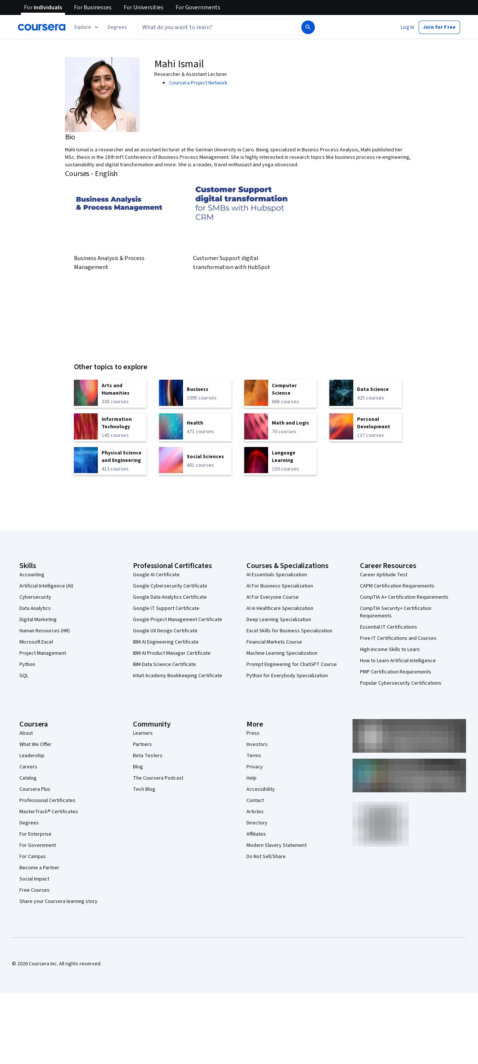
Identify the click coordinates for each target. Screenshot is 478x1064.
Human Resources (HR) (44, 631)
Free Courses (34, 890)
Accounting (31, 575)
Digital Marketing (38, 619)
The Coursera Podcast (158, 778)
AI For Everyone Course (272, 597)
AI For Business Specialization (279, 586)
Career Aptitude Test (383, 575)
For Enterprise (35, 834)
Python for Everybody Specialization (287, 675)
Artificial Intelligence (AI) (46, 586)
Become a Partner (39, 868)
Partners (142, 744)
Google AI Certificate (156, 575)
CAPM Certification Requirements (397, 586)
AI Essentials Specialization (276, 575)
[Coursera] (41, 27)
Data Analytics (35, 608)
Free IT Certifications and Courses (398, 638)
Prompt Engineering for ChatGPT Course (291, 664)
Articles (255, 811)
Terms (253, 755)
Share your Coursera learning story (58, 901)
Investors (257, 744)
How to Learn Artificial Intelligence (398, 660)
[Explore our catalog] (87, 27)
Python (27, 664)
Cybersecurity (35, 597)
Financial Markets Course (274, 642)
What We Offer (35, 744)
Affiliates (256, 834)
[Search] (308, 27)
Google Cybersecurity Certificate (170, 586)
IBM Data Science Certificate (164, 664)
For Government (37, 845)
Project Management (42, 653)
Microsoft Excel (36, 642)
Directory (256, 823)
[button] (117, 27)
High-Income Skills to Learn (390, 649)
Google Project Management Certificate (177, 619)
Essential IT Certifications (388, 627)
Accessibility (260, 789)
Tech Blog (144, 789)
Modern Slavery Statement (276, 845)
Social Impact (34, 879)
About (26, 733)
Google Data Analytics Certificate (170, 597)
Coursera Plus (34, 789)
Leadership (31, 755)
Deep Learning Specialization (278, 619)
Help (251, 778)
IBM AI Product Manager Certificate (172, 653)
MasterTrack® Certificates (48, 811)
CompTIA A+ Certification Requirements (404, 597)
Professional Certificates (47, 800)
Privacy (254, 767)
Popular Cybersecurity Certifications (400, 683)
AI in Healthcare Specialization (279, 608)
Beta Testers (147, 755)
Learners (143, 733)
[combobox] (219, 27)
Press (253, 733)
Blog (138, 767)
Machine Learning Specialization (281, 653)
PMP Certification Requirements (395, 672)
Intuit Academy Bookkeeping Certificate (177, 675)
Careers (28, 767)
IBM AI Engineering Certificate (166, 642)
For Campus (32, 856)
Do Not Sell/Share (266, 856)
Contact (255, 800)
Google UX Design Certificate (165, 631)
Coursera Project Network (198, 83)
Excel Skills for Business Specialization (289, 631)
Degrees (29, 823)
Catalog (28, 778)
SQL (23, 675)
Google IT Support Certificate (166, 608)
